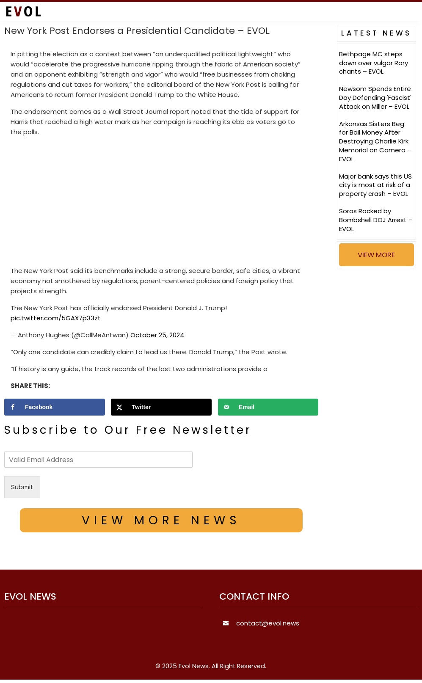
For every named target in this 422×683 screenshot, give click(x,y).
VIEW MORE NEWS (161, 520)
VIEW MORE (376, 255)
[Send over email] (268, 407)
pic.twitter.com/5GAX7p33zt (56, 318)
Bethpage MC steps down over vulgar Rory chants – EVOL (373, 63)
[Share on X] (161, 407)
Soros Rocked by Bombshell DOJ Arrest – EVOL (376, 220)
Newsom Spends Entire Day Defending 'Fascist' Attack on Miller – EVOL (375, 97)
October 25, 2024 (157, 334)
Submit (22, 486)
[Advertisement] (161, 203)
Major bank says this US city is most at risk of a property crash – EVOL (375, 185)
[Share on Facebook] (54, 407)
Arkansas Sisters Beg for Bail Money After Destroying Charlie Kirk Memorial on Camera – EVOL (375, 141)
